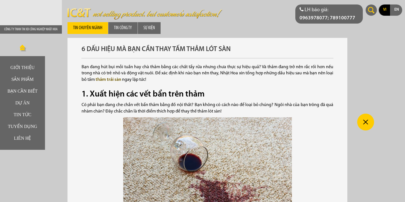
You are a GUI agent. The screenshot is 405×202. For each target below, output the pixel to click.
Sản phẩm (22, 79)
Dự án (22, 102)
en (396, 10)
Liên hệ (22, 138)
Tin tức (23, 114)
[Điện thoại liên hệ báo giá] (329, 14)
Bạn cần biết (22, 91)
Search (371, 10)
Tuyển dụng (22, 126)
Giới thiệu (22, 67)
